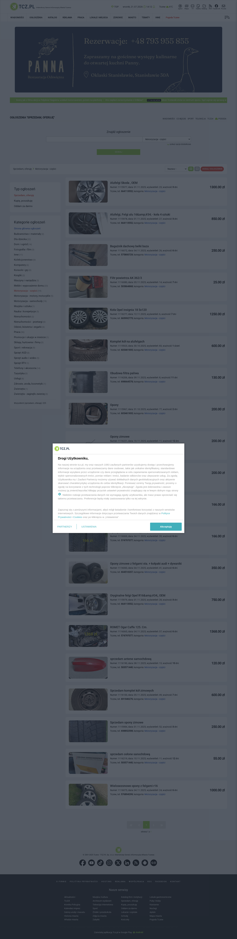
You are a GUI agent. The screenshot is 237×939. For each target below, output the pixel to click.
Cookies (77, 516)
